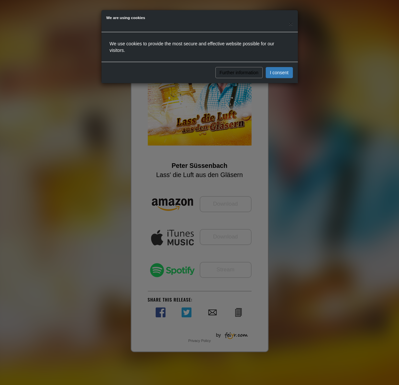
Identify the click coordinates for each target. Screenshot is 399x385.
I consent (279, 72)
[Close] (291, 23)
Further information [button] (239, 72)
